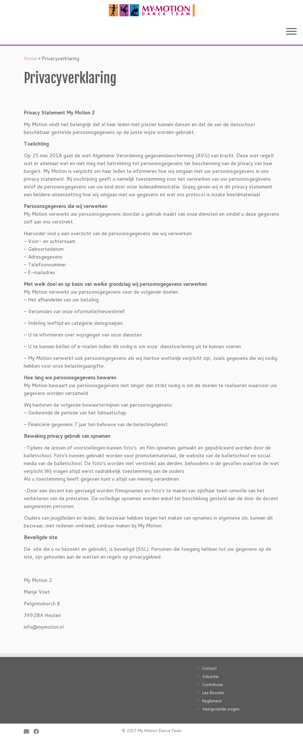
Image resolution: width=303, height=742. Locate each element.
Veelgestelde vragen (221, 709)
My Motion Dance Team (159, 730)
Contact (209, 668)
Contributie (212, 684)
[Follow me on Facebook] (38, 731)
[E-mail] (29, 731)
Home (30, 58)
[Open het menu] (291, 32)
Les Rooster (213, 693)
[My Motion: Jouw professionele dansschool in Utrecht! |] (151, 10)
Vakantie (210, 676)
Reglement (212, 701)
